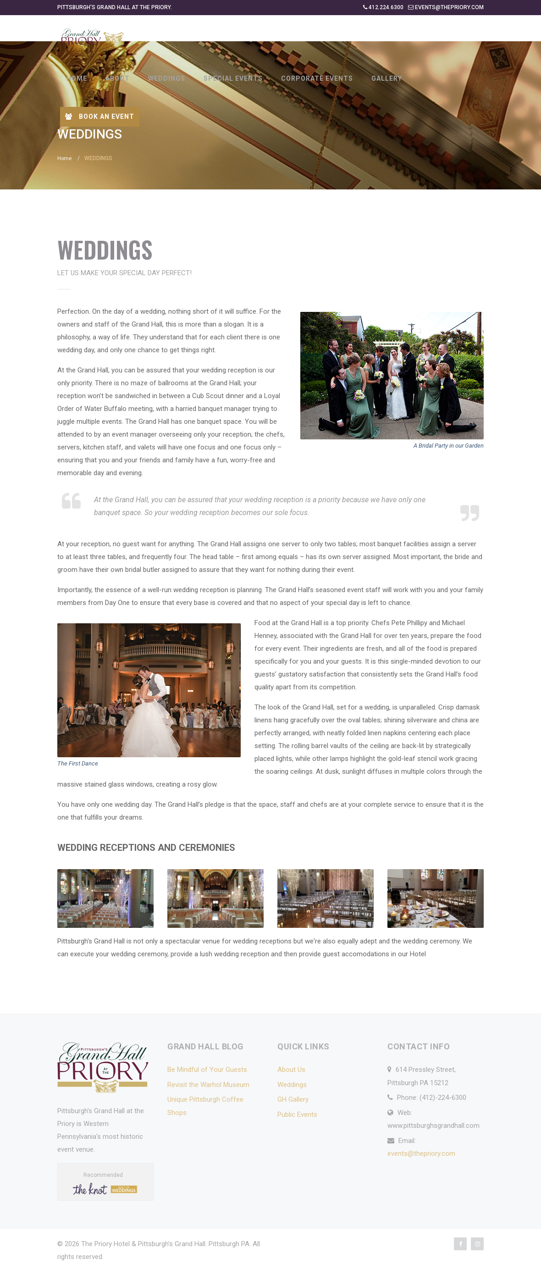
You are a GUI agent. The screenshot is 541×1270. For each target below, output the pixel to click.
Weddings (292, 1084)
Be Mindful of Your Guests (207, 1069)
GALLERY (386, 78)
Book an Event (99, 116)
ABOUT (117, 78)
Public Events (297, 1114)
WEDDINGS (166, 78)
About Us (291, 1069)
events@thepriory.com (421, 1153)
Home (64, 158)
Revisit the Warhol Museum (208, 1084)
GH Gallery (293, 1099)
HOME (76, 78)
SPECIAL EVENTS (233, 78)
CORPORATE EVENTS (317, 78)
